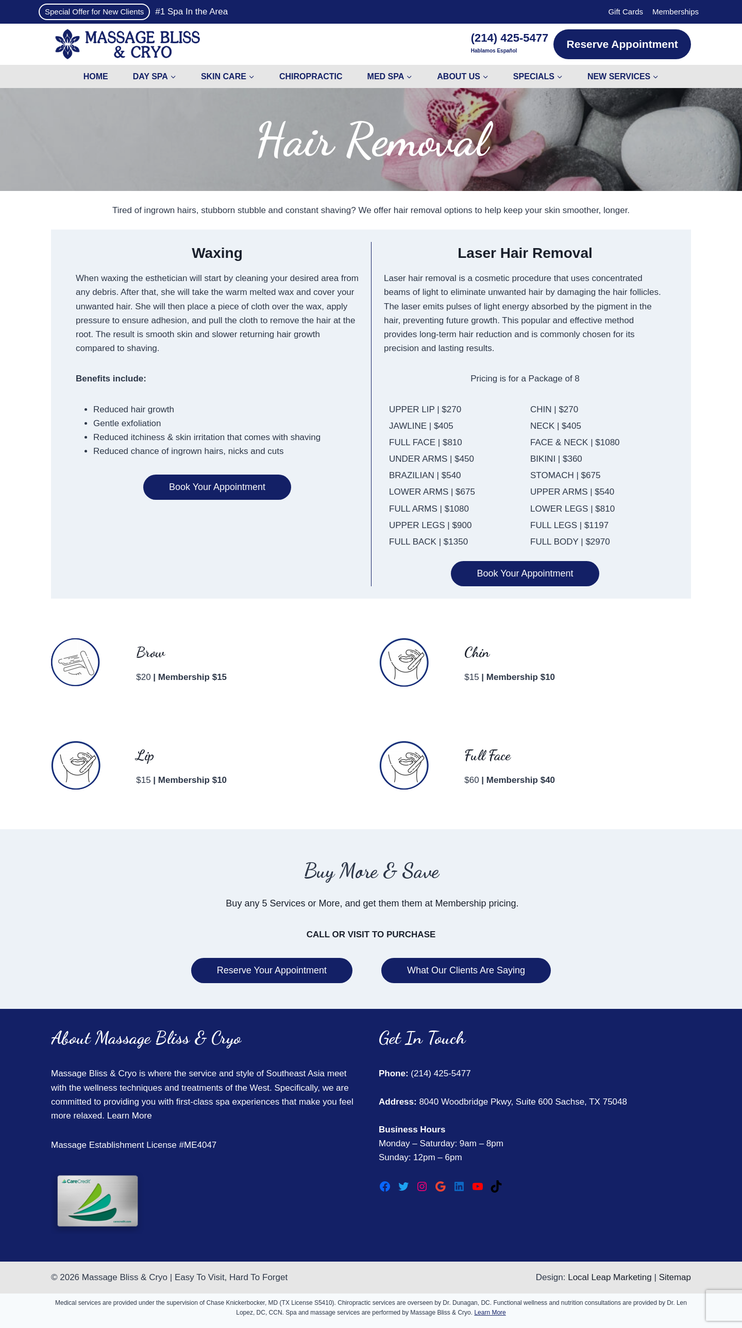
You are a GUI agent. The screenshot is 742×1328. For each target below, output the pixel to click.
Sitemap (675, 1277)
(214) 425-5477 (440, 1073)
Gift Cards (625, 11)
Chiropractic (311, 76)
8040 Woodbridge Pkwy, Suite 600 (485, 1102)
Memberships (675, 11)
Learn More (129, 1116)
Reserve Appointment (622, 44)
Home (95, 76)
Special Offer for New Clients (94, 11)
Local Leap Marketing (610, 1277)
